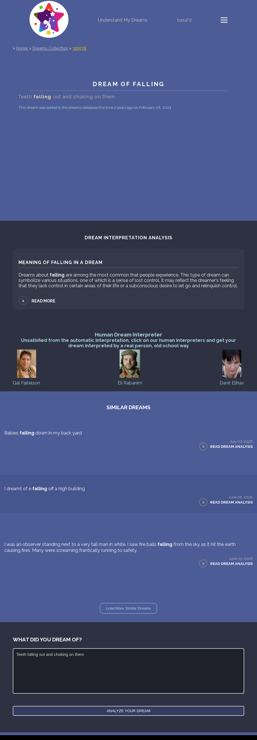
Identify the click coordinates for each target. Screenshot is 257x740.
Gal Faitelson (26, 367)
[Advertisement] (128, 154)
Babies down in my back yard (43, 433)
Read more (36, 300)
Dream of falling (128, 84)
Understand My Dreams (123, 20)
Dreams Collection (50, 48)
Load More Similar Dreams (128, 608)
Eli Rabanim (130, 367)
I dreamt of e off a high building (44, 488)
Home (22, 48)
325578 (79, 48)
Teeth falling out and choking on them (128, 671)
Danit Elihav (232, 367)
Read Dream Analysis (231, 446)
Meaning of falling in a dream (60, 262)
